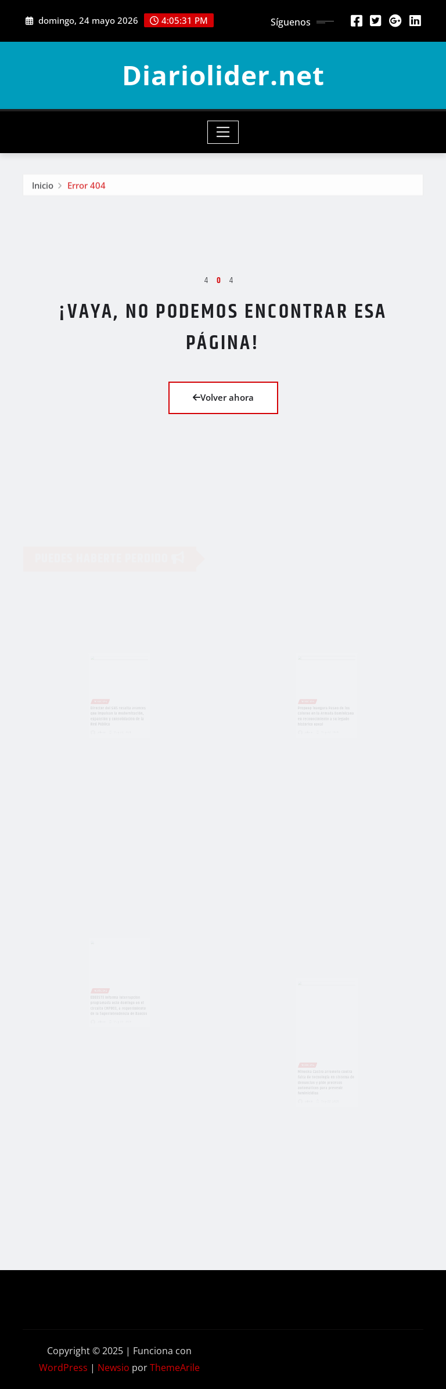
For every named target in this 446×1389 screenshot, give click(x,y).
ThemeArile (175, 1367)
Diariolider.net (223, 75)
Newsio (114, 1367)
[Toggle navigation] (223, 132)
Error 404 (86, 187)
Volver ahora (223, 397)
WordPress (63, 1367)
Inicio (42, 187)
